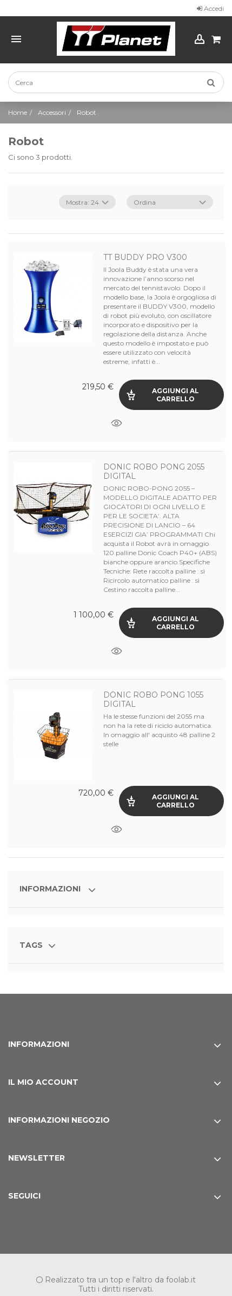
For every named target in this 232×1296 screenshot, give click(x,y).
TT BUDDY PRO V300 (145, 257)
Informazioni (51, 889)
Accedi (210, 8)
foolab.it (181, 1280)
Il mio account (43, 1082)
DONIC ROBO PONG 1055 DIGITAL (153, 699)
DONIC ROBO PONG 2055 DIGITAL (153, 471)
